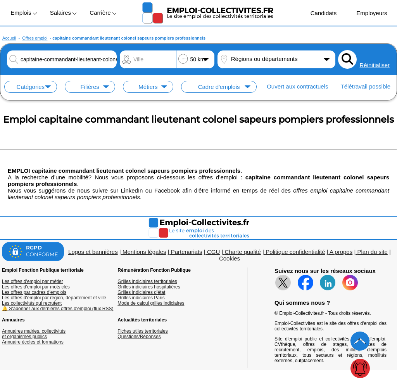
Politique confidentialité (295, 251)
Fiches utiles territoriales (142, 331)
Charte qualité (242, 251)
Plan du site (372, 251)
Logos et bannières (93, 251)
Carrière (103, 12)
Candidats (319, 12)
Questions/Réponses (139, 336)
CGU (213, 251)
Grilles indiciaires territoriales (147, 281)
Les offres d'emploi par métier (32, 281)
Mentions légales (144, 251)
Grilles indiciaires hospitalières (148, 287)
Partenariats (186, 251)
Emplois (23, 12)
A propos (341, 251)
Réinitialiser (375, 65)
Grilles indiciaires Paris (140, 297)
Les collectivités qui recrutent (32, 303)
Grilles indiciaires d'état (141, 292)
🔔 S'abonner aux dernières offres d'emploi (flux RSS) (58, 308)
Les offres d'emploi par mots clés (36, 287)
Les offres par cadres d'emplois (34, 292)
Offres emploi (34, 38)
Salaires (63, 12)
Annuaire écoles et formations (33, 342)
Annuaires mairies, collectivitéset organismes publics (34, 333)
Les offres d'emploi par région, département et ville (54, 297)
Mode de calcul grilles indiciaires (150, 303)
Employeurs (367, 12)
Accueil (9, 38)
